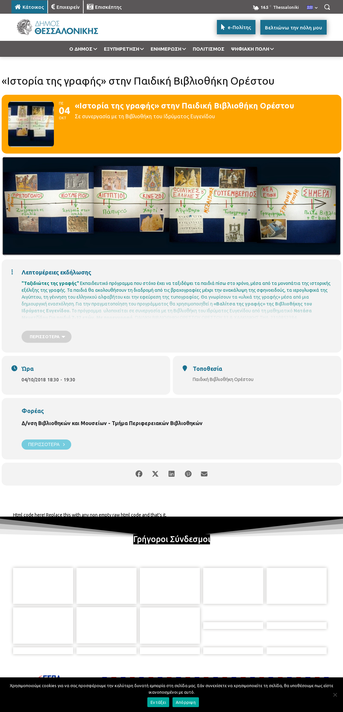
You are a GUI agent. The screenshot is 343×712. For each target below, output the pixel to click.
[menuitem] (312, 8)
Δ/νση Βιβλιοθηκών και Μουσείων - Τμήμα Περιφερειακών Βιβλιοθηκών (112, 423)
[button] (327, 6)
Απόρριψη (186, 702)
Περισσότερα (46, 444)
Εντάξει (158, 702)
